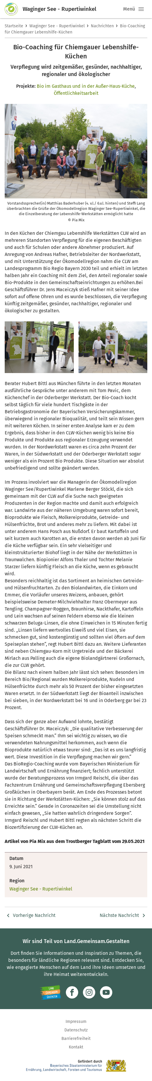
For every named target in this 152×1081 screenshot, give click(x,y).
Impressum (76, 1021)
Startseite (14, 25)
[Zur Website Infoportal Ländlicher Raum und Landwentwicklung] (50, 992)
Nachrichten (102, 25)
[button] (141, 9)
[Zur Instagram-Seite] (89, 992)
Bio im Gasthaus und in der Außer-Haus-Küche (86, 86)
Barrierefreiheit (76, 1038)
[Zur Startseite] (14, 9)
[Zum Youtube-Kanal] (106, 992)
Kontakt (76, 1047)
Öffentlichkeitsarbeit (76, 93)
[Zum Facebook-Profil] (72, 992)
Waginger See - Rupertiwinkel (57, 25)
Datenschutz (76, 1030)
